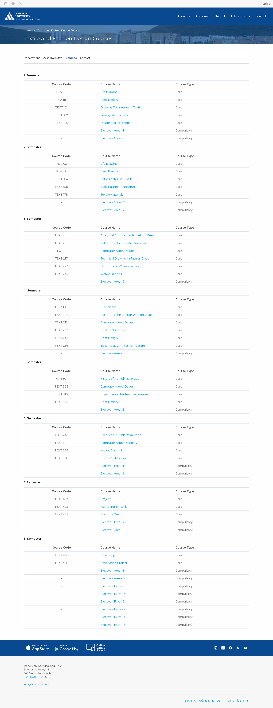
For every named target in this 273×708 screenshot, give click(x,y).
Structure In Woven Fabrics (119, 266)
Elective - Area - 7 (112, 530)
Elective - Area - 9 (112, 578)
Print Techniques (112, 330)
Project (105, 499)
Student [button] (219, 16)
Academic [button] (202, 16)
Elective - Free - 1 (112, 466)
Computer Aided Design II (118, 322)
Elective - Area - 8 (112, 570)
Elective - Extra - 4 (113, 594)
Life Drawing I (109, 92)
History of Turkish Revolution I (121, 378)
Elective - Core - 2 (112, 202)
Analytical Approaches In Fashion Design (128, 235)
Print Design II (110, 402)
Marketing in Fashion (114, 506)
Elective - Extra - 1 (112, 617)
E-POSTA (190, 700)
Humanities (108, 307)
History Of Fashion (113, 458)
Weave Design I (111, 274)
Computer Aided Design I (118, 251)
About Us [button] (183, 16)
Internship (107, 555)
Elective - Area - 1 (112, 130)
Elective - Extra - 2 (113, 609)
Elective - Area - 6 (112, 473)
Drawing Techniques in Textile (121, 107)
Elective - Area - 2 (112, 210)
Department (32, 58)
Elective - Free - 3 (112, 601)
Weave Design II (111, 450)
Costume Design (111, 514)
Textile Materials (111, 194)
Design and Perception (116, 123)
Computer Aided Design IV (119, 442)
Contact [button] (260, 16)
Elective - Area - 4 (112, 353)
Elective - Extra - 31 (113, 586)
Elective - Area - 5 (112, 409)
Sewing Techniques (114, 115)
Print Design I (109, 338)
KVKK (230, 700)
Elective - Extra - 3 (113, 624)
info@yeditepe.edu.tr (36, 684)
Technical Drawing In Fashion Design (125, 258)
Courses (71, 58)
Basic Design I (109, 99)
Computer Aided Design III (118, 386)
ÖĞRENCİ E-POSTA (211, 700)
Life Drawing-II (110, 163)
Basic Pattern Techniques (118, 186)
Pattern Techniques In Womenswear (126, 314)
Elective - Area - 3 (112, 281)
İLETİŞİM (242, 700)
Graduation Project (113, 563)
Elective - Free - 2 (112, 522)
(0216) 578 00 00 (35, 676)
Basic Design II (110, 171)
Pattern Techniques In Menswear (123, 243)
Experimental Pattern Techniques (124, 394)
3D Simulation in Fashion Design (122, 345)
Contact (85, 58)
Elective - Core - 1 (112, 138)
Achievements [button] (240, 16)
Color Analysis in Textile (116, 179)
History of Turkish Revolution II (122, 435)
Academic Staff (52, 58)
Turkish (266, 3)
